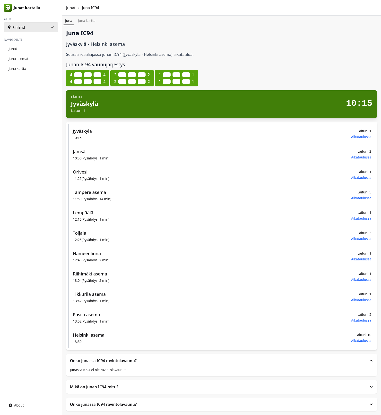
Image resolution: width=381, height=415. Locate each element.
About (16, 405)
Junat (71, 7)
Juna (68, 20)
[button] (31, 27)
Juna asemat (18, 58)
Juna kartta (86, 20)
